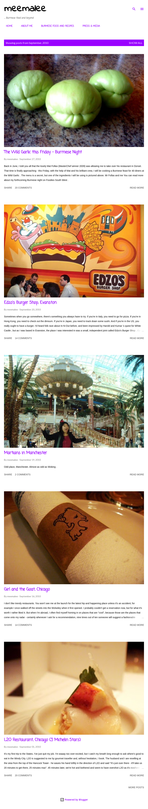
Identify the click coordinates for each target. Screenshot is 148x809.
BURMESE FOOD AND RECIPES (55, 26)
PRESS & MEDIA (89, 26)
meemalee (25, 9)
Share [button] (8, 187)
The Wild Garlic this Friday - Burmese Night (43, 152)
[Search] (134, 6)
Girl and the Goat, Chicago (27, 589)
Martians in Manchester (25, 453)
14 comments (23, 338)
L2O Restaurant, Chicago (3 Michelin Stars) (42, 740)
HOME (7, 26)
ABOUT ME (25, 26)
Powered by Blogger (74, 799)
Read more (137, 187)
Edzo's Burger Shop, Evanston (30, 303)
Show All (135, 42)
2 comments (22, 474)
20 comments (23, 187)
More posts (136, 787)
